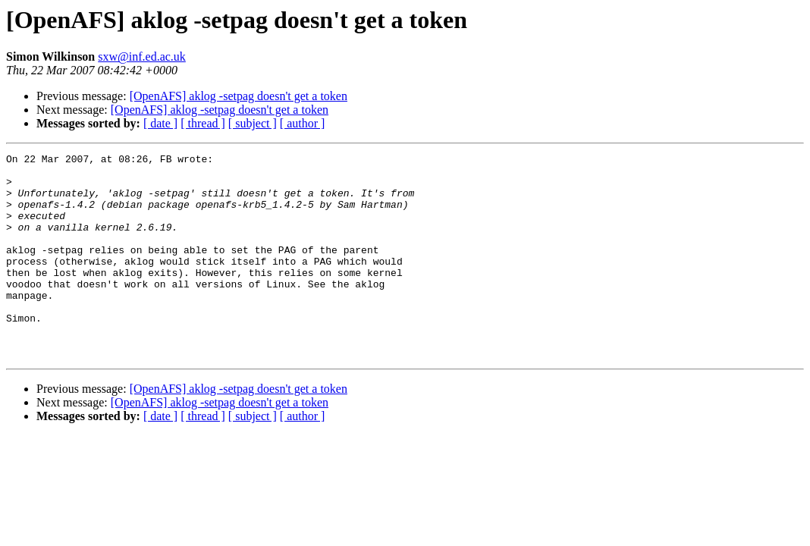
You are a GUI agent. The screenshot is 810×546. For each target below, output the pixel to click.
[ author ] (302, 123)
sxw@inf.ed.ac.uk (142, 56)
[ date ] (160, 123)
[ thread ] (203, 123)
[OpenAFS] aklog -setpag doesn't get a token (238, 95)
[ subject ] (252, 123)
